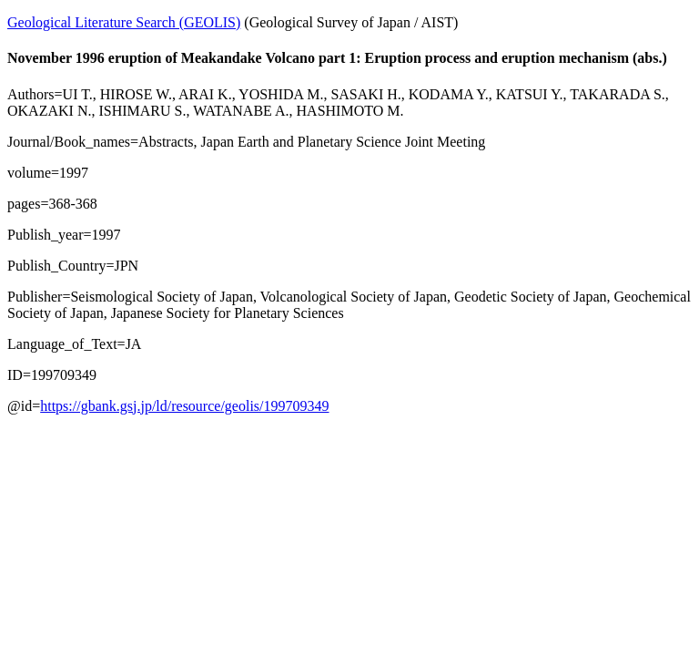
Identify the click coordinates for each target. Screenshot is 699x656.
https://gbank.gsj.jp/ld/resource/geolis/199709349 (184, 406)
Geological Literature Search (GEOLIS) (123, 22)
